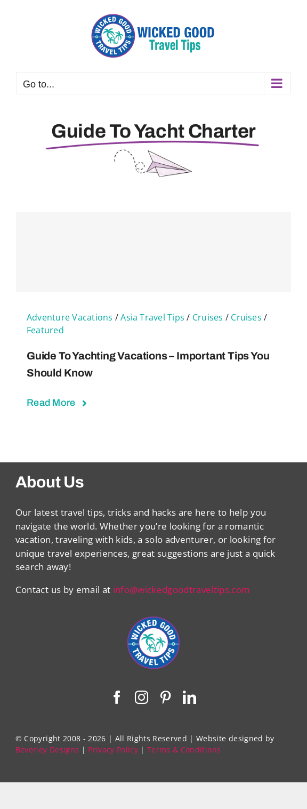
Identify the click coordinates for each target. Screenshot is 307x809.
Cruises (207, 317)
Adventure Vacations (70, 317)
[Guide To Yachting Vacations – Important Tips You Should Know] (153, 252)
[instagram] (141, 697)
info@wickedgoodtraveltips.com (182, 589)
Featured (45, 330)
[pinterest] (165, 697)
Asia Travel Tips (152, 317)
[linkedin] (189, 697)
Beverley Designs (47, 749)
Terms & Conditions (184, 749)
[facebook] (117, 697)
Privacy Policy (113, 749)
